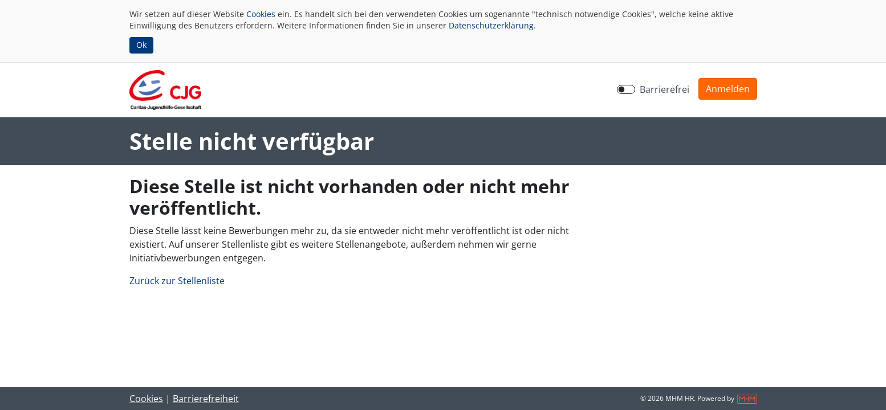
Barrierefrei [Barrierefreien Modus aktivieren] (664, 89)
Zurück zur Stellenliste (177, 280)
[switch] (626, 89)
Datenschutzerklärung (491, 25)
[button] (727, 89)
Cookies (260, 14)
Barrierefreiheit (206, 398)
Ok (141, 44)
